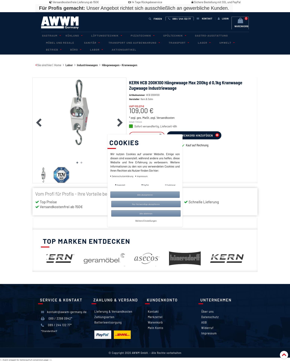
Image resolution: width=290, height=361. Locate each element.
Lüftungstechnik (101, 35)
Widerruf (207, 327)
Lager (194, 42)
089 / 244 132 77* (56, 324)
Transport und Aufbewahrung (128, 42)
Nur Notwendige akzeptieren (146, 204)
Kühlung (70, 35)
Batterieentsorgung (108, 321)
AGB (204, 321)
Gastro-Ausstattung (199, 35)
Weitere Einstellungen (146, 220)
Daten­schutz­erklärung (122, 176)
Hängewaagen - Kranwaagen (119, 64)
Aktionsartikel (94, 48)
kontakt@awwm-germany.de (64, 311)
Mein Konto (155, 327)
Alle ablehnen (145, 213)
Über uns (207, 310)
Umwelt (215, 42)
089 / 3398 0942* (56, 318)
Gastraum (50, 35)
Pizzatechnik (134, 35)
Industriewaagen (87, 64)
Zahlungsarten (104, 316)
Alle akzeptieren (145, 194)
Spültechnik (165, 35)
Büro (50, 48)
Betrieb (236, 42)
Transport (170, 42)
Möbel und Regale (59, 42)
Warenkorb (155, 321)
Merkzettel (155, 316)
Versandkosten (165, 122)
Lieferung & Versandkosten (113, 310)
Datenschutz (210, 316)
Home (58, 64)
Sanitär (88, 42)
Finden (155, 18)
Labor (68, 48)
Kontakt (153, 310)
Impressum (209, 332)
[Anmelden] (223, 18)
